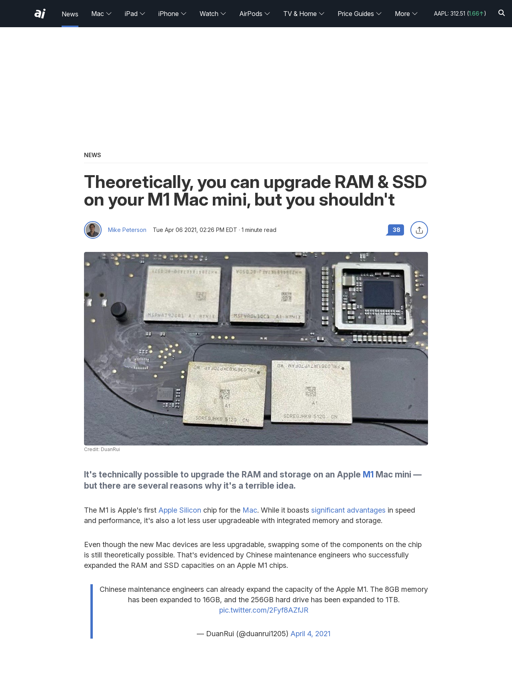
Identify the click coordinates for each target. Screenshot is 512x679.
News (70, 14)
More (406, 14)
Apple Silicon (179, 510)
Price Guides (360, 14)
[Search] (501, 13)
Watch (213, 14)
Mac (101, 14)
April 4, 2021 (310, 633)
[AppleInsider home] (40, 13)
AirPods (254, 14)
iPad (135, 14)
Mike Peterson (127, 230)
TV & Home (304, 14)
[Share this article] (419, 230)
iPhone (172, 14)
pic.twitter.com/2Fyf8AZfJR (263, 610)
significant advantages (348, 510)
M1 (368, 474)
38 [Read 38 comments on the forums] (396, 229)
